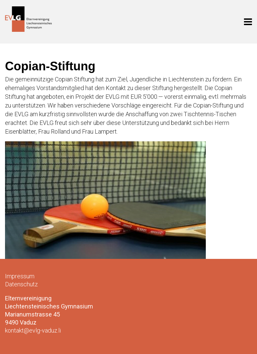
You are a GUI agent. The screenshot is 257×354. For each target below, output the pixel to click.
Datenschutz (21, 284)
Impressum (19, 276)
